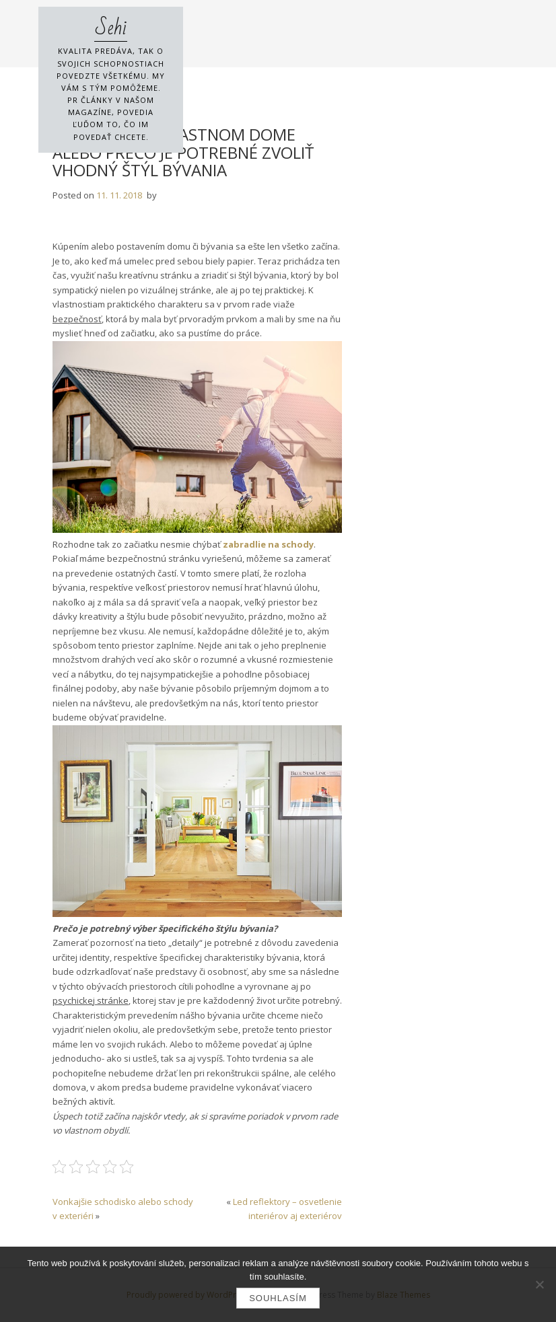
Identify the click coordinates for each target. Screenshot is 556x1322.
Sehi (111, 27)
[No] (539, 1284)
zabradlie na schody (268, 544)
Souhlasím (278, 1298)
